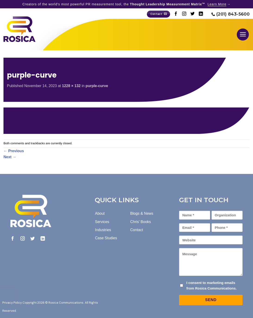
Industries (103, 230)
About (100, 213)
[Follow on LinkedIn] (201, 14)
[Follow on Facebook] (176, 14)
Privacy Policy (12, 303)
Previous (13, 151)
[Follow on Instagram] (184, 14)
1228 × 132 (71, 86)
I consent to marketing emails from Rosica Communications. (211, 285)
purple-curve (96, 86)
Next (9, 157)
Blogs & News (141, 213)
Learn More (217, 4)
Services (102, 222)
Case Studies (106, 238)
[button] (243, 34)
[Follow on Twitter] (192, 14)
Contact (136, 230)
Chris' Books (140, 222)
